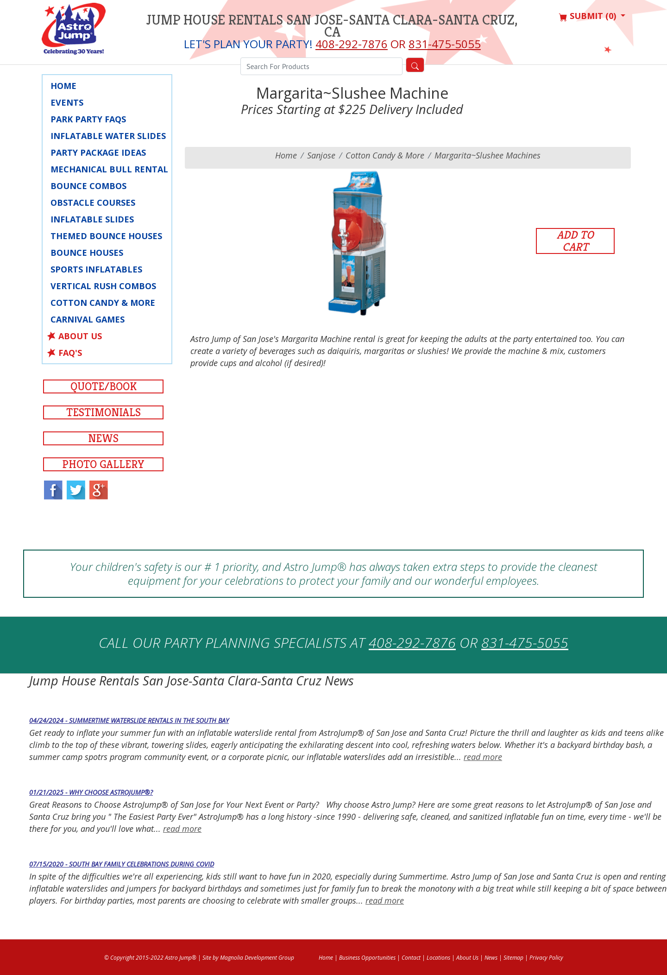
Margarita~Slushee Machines (487, 155)
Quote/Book (103, 386)
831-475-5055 (445, 43)
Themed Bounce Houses (106, 235)
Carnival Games (87, 319)
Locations (438, 958)
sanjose (321, 155)
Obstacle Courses (92, 202)
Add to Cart (575, 241)
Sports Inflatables (96, 269)
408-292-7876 (351, 43)
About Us (80, 336)
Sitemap (513, 958)
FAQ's (70, 352)
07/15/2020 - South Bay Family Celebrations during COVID (121, 864)
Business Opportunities (367, 958)
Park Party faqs (88, 119)
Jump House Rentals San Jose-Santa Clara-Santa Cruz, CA (332, 26)
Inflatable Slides (92, 219)
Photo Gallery (103, 464)
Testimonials (103, 412)
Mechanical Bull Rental (109, 169)
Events (66, 102)
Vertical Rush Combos (103, 285)
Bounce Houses (86, 252)
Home (63, 85)
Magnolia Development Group (257, 958)
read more (483, 756)
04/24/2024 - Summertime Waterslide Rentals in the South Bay (129, 720)
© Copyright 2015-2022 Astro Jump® (150, 958)
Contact (411, 958)
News (103, 438)
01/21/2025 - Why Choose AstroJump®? (91, 792)
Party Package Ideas (98, 152)
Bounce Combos (88, 185)
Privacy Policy (546, 958)
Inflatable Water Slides (108, 135)
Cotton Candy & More (102, 302)
